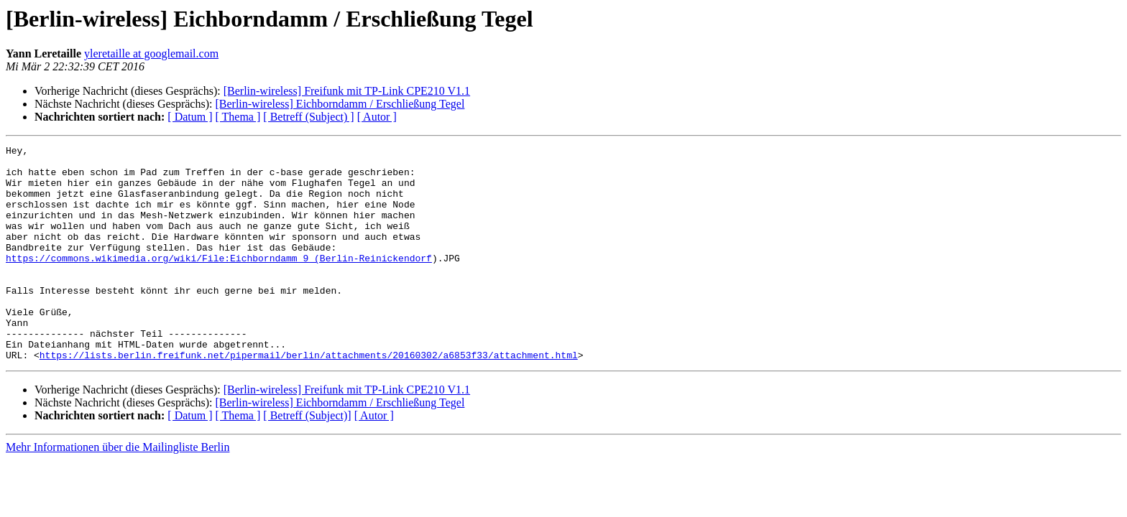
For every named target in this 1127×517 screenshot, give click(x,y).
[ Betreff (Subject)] (307, 458)
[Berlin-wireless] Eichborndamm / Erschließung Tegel (339, 104)
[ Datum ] (189, 117)
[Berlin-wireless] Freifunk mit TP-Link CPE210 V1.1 (347, 91)
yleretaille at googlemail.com (151, 53)
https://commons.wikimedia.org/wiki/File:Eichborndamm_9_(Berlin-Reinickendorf (219, 281)
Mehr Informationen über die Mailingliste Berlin (117, 490)
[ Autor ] (377, 117)
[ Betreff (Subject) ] (308, 117)
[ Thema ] (238, 117)
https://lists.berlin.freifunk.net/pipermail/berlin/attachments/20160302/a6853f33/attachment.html (309, 397)
